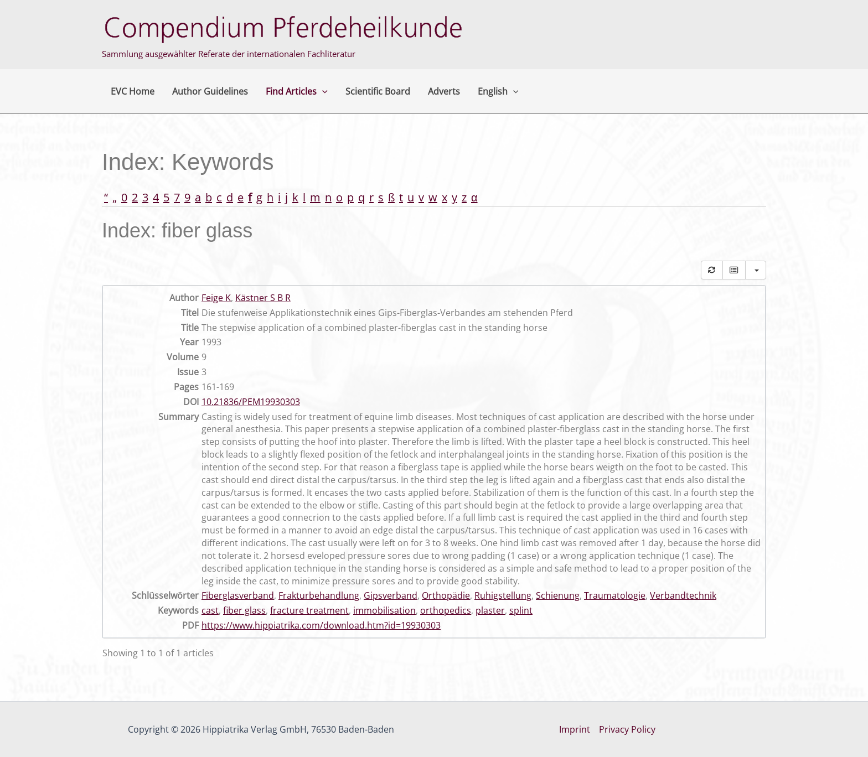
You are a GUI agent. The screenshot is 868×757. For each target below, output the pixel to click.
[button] (322, 91)
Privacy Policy (627, 729)
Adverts (444, 91)
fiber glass (244, 610)
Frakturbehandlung (318, 595)
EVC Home (132, 91)
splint (521, 610)
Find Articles (297, 91)
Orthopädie (446, 595)
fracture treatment (309, 610)
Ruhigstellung (502, 595)
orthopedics (445, 610)
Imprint (574, 729)
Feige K (216, 298)
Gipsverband (390, 595)
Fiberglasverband (238, 595)
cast (210, 610)
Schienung (558, 595)
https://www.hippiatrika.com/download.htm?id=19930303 (321, 625)
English (498, 91)
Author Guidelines (210, 91)
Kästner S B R (263, 298)
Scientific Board (377, 91)
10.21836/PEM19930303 (251, 402)
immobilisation (384, 610)
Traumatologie (614, 595)
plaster (490, 610)
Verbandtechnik (683, 595)
